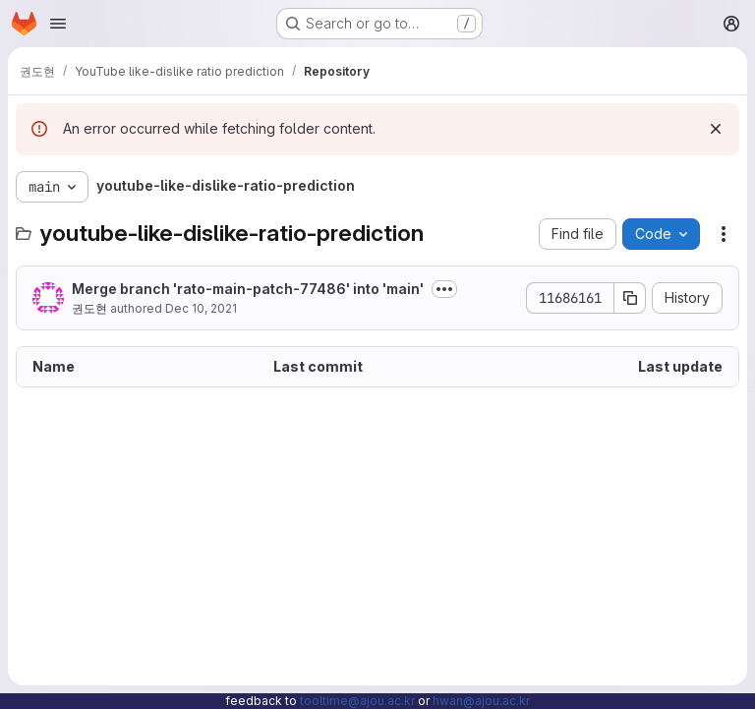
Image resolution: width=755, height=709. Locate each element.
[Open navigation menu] (58, 23)
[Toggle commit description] (444, 289)
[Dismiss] (715, 129)
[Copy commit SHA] (630, 298)
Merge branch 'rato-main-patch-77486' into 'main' (248, 288)
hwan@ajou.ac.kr (481, 700)
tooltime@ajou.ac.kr (357, 700)
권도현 (89, 308)
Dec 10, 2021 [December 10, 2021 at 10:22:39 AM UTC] (201, 308)
